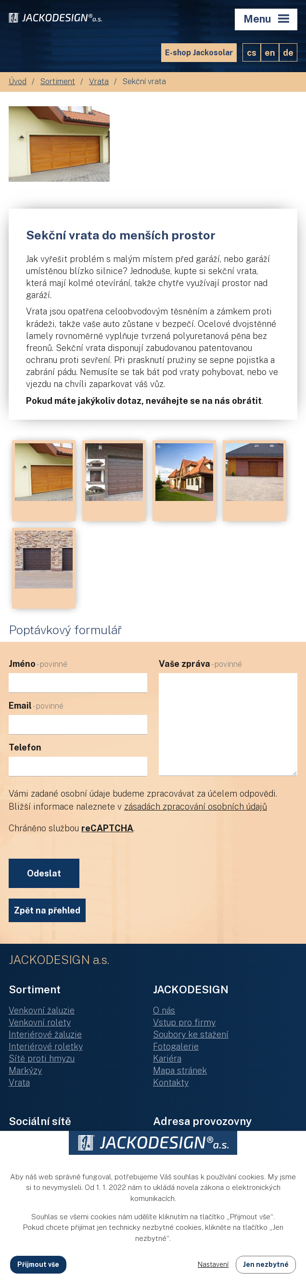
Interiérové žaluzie (45, 1034)
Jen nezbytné (266, 1264)
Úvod (17, 81)
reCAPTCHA (107, 828)
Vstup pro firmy (184, 1022)
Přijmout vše (38, 1264)
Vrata (99, 81)
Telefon (25, 747)
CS (251, 53)
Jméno (38, 664)
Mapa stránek (180, 1070)
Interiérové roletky (46, 1046)
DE (288, 53)
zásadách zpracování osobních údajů (195, 806)
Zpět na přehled (47, 910)
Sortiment (57, 81)
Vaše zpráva (200, 664)
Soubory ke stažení (191, 1034)
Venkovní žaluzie (42, 1010)
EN (270, 53)
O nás (164, 1010)
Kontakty (171, 1082)
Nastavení (213, 1264)
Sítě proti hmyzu (42, 1058)
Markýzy (25, 1070)
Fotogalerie (176, 1046)
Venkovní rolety (40, 1022)
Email (36, 705)
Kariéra (167, 1058)
